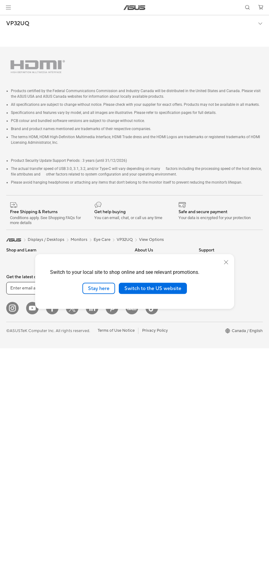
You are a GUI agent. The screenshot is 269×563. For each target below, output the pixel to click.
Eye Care (102, 239)
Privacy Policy (155, 545)
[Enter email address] (43, 503)
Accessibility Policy (216, 353)
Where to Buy (147, 315)
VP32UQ (17, 23)
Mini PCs (14, 391)
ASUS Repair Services (155, 362)
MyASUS (143, 427)
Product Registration (154, 437)
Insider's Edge (212, 325)
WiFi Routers (81, 325)
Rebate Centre (148, 446)
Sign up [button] (96, 503)
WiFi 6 (75, 315)
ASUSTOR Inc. (148, 324)
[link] (134, 7)
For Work (14, 288)
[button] (8, 7)
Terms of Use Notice (116, 545)
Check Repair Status (154, 381)
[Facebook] (52, 523)
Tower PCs (16, 363)
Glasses (13, 409)
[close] (226, 262)
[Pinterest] (112, 523)
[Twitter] (72, 523)
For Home (15, 278)
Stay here (98, 288)
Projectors (16, 344)
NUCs (11, 381)
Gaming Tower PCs (23, 372)
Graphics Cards (20, 456)
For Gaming (17, 316)
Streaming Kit (81, 414)
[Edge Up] (132, 523)
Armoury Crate (212, 371)
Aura (203, 381)
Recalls (141, 455)
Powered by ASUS (216, 334)
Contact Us (145, 399)
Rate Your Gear (213, 343)
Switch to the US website (152, 288)
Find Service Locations (155, 418)
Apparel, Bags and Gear (91, 423)
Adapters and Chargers (90, 433)
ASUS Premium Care (154, 353)
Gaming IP (78, 461)
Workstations (18, 400)
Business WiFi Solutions (90, 358)
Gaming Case (18, 438)
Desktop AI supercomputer (94, 367)
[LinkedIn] (92, 523)
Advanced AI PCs (215, 362)
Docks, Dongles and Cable (93, 442)
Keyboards (79, 386)
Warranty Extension (153, 474)
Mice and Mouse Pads (89, 395)
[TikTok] (152, 523)
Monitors (14, 335)
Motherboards (19, 428)
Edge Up (207, 315)
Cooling (13, 447)
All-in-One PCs (19, 353)
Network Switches (86, 348)
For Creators (18, 297)
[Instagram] (12, 523)
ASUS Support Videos (155, 371)
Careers (142, 334)
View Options (151, 239)
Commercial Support (154, 390)
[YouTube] (32, 523)
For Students (18, 306)
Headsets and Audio (87, 405)
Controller (78, 451)
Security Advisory (151, 465)
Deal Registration (151, 409)
